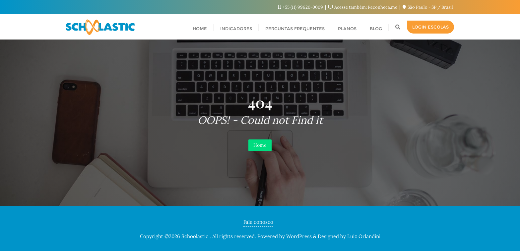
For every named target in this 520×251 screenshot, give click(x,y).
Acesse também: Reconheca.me (363, 7)
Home (260, 145)
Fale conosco (258, 222)
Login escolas (430, 27)
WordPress (299, 236)
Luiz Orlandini (363, 236)
